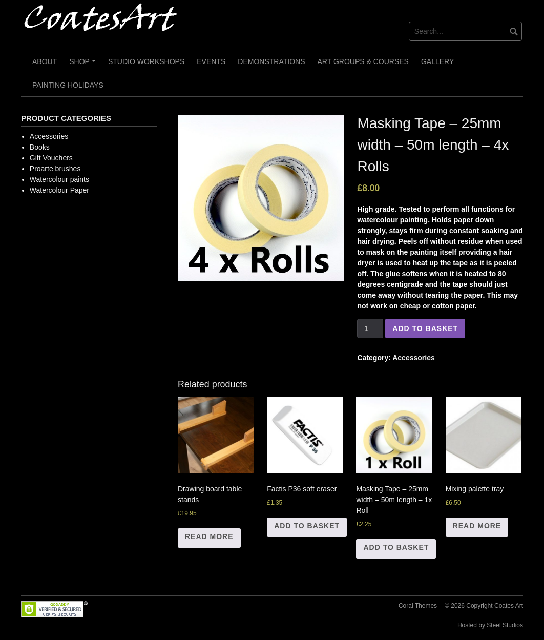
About (44, 61)
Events (211, 61)
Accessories (413, 358)
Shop (83, 65)
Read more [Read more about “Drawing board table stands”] (209, 536)
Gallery (437, 61)
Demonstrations (271, 61)
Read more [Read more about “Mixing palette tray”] (477, 526)
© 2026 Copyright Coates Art (484, 605)
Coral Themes (418, 605)
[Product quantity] (370, 328)
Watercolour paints (59, 179)
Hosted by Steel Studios (490, 625)
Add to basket (425, 328)
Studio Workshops (146, 61)
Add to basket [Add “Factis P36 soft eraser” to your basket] (307, 526)
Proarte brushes (55, 168)
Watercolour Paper (59, 190)
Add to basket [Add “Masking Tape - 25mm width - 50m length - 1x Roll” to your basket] (396, 547)
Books (40, 147)
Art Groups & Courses (363, 61)
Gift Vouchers (51, 158)
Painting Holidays (67, 85)
